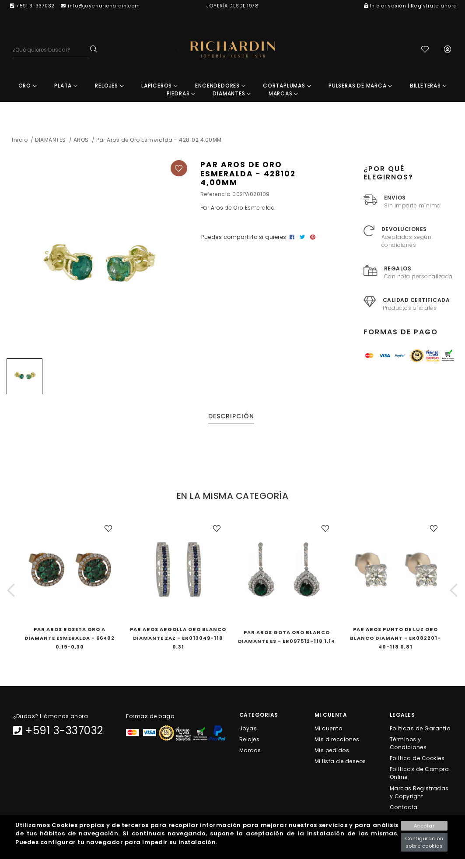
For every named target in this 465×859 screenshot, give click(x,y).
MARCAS (283, 93)
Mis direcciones (337, 739)
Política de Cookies (417, 758)
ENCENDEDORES (220, 85)
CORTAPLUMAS (287, 85)
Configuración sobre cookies (424, 842)
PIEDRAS (181, 93)
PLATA (66, 85)
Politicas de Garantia (420, 728)
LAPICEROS (159, 85)
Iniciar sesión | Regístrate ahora (410, 6)
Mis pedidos (332, 750)
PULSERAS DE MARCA (360, 85)
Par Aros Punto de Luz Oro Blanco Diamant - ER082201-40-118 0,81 (395, 638)
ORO (27, 85)
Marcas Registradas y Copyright (419, 791)
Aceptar (424, 825)
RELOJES (109, 85)
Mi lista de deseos (340, 761)
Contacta (404, 806)
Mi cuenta (329, 728)
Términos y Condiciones (408, 743)
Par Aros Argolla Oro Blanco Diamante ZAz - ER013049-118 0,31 (178, 638)
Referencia (215, 194)
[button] (11, 590)
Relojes (249, 739)
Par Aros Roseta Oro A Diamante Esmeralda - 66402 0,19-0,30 (69, 638)
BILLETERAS (428, 85)
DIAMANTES (232, 93)
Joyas (248, 728)
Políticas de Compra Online (419, 773)
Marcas (250, 750)
